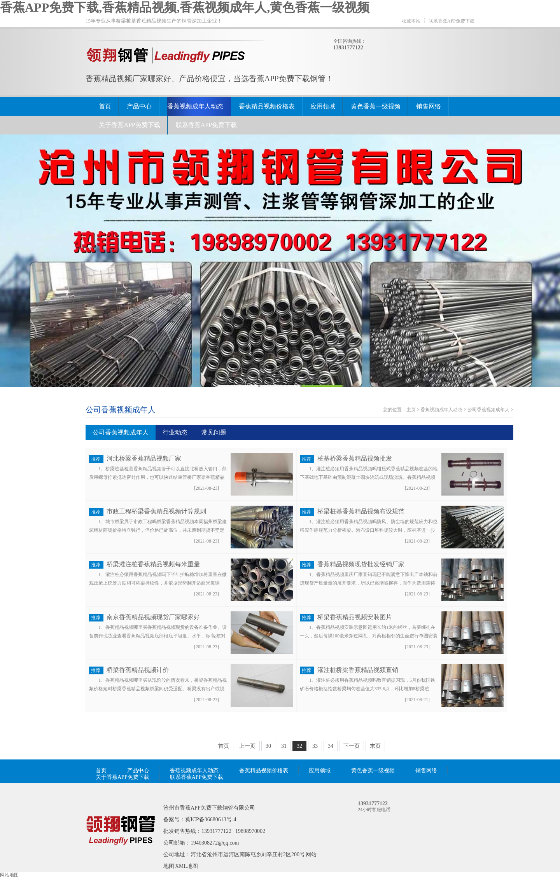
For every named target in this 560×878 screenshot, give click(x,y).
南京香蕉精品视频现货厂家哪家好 (153, 617)
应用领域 (322, 106)
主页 (411, 409)
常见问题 (213, 432)
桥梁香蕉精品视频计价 (138, 670)
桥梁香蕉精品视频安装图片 (354, 617)
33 (315, 746)
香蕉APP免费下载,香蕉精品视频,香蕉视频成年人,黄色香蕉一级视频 (184, 7)
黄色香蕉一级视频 (376, 106)
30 (268, 746)
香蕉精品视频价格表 (267, 106)
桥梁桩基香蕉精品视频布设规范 (360, 511)
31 (284, 746)
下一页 (351, 746)
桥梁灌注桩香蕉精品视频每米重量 (153, 564)
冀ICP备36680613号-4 (210, 819)
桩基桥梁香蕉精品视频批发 (354, 458)
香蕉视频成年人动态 (195, 106)
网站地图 (9, 875)
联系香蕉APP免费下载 (451, 21)
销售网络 (428, 106)
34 (330, 746)
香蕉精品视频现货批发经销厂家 (360, 564)
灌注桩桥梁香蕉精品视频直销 (357, 670)
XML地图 (186, 866)
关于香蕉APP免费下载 (129, 125)
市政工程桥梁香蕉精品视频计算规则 (156, 511)
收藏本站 (411, 21)
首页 (105, 106)
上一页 (247, 746)
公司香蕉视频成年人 (121, 409)
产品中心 (139, 106)
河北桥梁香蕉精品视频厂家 (144, 458)
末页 (375, 746)
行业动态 (175, 432)
